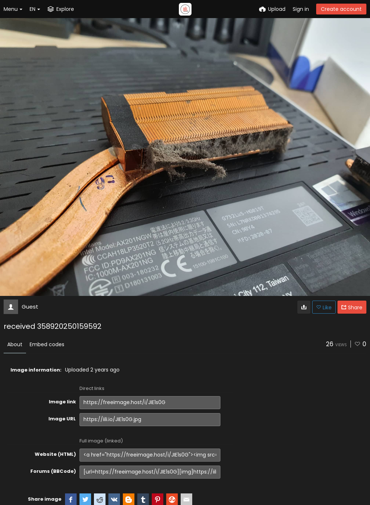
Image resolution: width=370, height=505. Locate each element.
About (14, 344)
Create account (341, 9)
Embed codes (47, 344)
